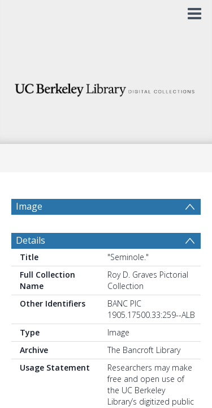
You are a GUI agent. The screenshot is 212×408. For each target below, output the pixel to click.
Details (30, 267)
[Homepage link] (106, 87)
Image (29, 206)
